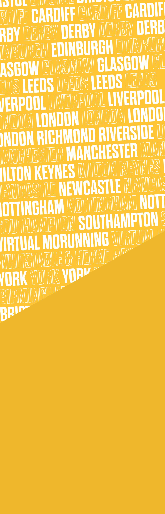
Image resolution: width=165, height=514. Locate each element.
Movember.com (72, 156)
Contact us (122, 470)
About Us (79, 7)
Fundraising (90, 466)
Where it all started (125, 453)
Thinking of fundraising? (62, 466)
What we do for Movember (96, 457)
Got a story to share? (61, 474)
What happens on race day (63, 470)
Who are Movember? (94, 453)
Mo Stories (90, 474)
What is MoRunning (27, 461)
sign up (59, 156)
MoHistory (24, 498)
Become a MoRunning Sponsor (130, 474)
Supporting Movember (109, 7)
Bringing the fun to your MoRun (65, 457)
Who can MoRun (26, 466)
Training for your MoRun (62, 453)
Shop (122, 7)
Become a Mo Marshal (126, 461)
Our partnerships (125, 466)
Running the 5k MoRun (28, 470)
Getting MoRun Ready (92, 7)
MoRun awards (26, 493)
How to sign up (26, 489)
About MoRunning (47, 7)
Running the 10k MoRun (29, 474)
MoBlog (23, 457)
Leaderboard (91, 470)
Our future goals (124, 457)
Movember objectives (94, 478)
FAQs (22, 453)
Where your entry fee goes (96, 461)
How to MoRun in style (61, 461)
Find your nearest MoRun (64, 7)
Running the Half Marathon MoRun (33, 478)
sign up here (82, 107)
